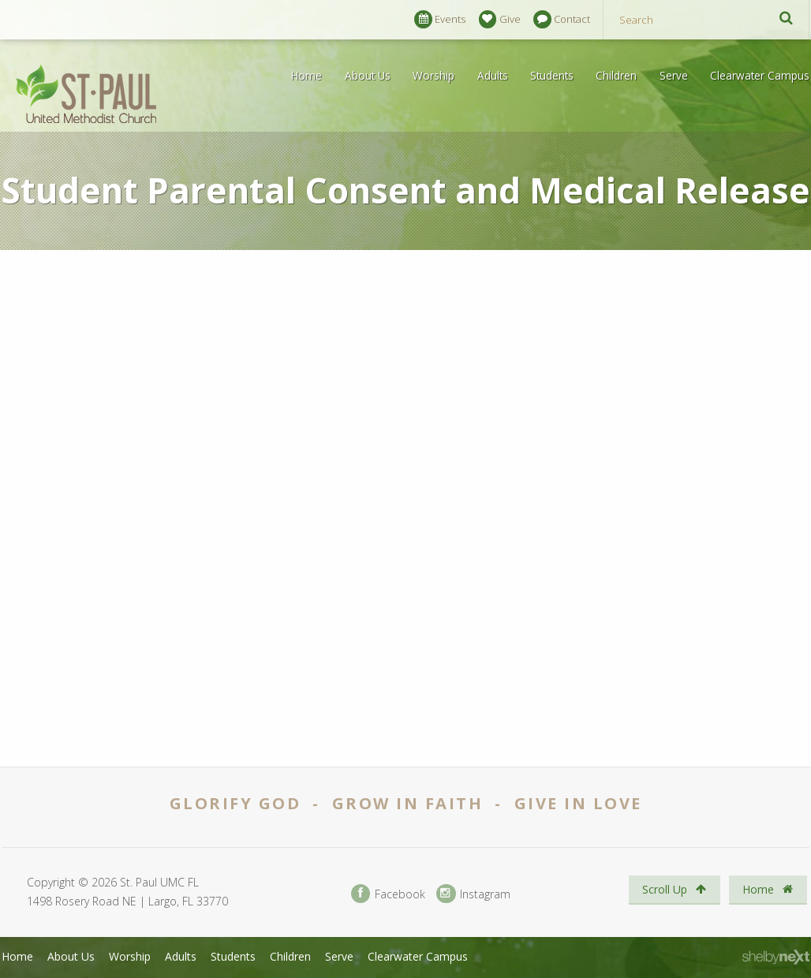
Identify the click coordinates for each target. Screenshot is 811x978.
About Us (368, 75)
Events (439, 19)
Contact (561, 19)
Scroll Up (674, 889)
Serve (674, 75)
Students (552, 75)
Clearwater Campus (759, 75)
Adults (492, 75)
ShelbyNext (775, 957)
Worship (433, 75)
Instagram (473, 894)
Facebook (388, 894)
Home (306, 75)
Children (616, 75)
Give (500, 19)
